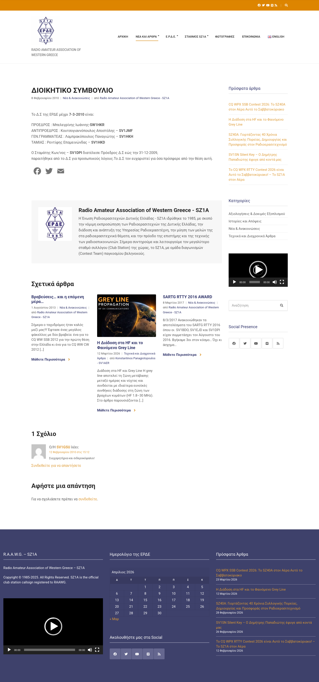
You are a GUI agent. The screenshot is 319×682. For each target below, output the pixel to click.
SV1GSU (63, 447)
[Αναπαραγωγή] (234, 282)
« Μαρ (114, 619)
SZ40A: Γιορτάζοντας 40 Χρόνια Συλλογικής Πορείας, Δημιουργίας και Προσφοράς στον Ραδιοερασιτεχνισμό (258, 140)
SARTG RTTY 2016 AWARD (187, 296)
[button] (258, 270)
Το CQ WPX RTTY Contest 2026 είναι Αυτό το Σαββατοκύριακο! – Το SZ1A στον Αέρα (257, 175)
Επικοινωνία (251, 36)
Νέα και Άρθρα (146, 36)
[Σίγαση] (274, 282)
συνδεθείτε (87, 499)
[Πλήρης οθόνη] (282, 282)
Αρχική (123, 36)
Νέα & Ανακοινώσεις (76, 98)
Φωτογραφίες (224, 36)
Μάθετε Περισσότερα (50, 359)
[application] (258, 270)
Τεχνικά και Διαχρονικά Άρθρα (252, 236)
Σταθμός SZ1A (195, 36)
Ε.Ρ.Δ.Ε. (171, 36)
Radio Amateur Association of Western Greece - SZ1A (134, 98)
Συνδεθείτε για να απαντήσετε (56, 465)
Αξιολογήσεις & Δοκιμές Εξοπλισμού (257, 214)
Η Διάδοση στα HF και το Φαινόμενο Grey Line (120, 345)
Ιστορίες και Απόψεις (245, 221)
